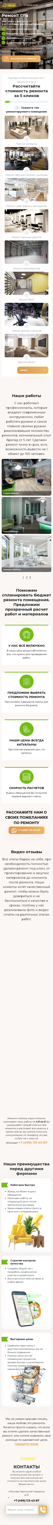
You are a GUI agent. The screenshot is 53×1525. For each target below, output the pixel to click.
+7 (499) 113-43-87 (31, 5)
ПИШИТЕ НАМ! (26, 1444)
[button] (23, 576)
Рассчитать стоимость (23, 59)
